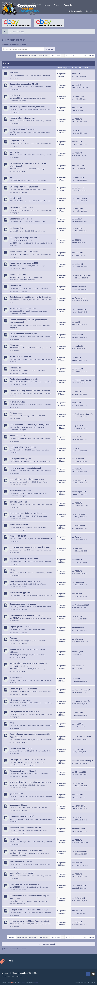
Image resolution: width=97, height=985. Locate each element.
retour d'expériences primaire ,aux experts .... (29, 106)
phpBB (36, 982)
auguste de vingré (20, 277)
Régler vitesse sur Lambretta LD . (24, 379)
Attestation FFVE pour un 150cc (23, 308)
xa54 (14, 75)
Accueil (47, 5)
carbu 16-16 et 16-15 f (19, 502)
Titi (14, 132)
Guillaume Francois (20, 739)
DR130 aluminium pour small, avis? (24, 334)
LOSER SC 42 (17, 887)
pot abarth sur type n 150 (20, 592)
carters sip (14, 152)
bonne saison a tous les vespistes (24, 251)
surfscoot (16, 189)
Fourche (13, 638)
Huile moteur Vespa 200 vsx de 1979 (25, 581)
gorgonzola (17, 516)
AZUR (15, 404)
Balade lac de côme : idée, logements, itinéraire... (30, 297)
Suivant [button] (91, 55)
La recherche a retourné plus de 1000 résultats (32, 55)
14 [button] (85, 55)
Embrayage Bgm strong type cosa (24, 187)
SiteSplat (22, 982)
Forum (57, 5)
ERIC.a (15, 359)
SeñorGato (17, 901)
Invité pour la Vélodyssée (20, 458)
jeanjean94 (17, 527)
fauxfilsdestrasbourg (21, 416)
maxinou (16, 336)
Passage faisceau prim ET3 (21, 816)
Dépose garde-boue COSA (20, 626)
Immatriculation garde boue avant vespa (27, 479)
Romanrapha (17, 299)
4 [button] (73, 55)
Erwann (15, 912)
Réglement (6, 976)
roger (15, 819)
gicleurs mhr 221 (17, 793)
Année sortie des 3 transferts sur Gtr (25, 827)
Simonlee (16, 584)
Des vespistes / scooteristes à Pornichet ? (27, 759)
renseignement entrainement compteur (26, 615)
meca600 (16, 98)
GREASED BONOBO (20, 382)
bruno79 (16, 751)
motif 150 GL (15, 95)
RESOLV (16, 109)
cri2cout (16, 266)
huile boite (14, 839)
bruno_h (16, 655)
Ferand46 (16, 461)
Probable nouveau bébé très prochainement (28, 513)
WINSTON (16, 180)
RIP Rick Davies (16, 198)
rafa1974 (16, 725)
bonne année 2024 (17, 436)
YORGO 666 (17, 807)
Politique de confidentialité (20, 973)
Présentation (15, 285)
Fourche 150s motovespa (20, 490)
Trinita (15, 538)
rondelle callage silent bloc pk (22, 118)
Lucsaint (16, 785)
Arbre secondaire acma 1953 (21, 861)
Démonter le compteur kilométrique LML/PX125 (30, 390)
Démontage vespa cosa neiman (23, 604)
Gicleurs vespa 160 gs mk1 (21, 700)
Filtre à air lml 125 (17, 402)
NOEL (12, 570)
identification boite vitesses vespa (24, 884)
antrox (15, 550)
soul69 (15, 221)
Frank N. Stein (18, 201)
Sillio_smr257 (18, 773)
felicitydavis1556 (19, 606)
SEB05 (15, 243)
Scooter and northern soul (21, 219)
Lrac (14, 325)
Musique (43, 180)
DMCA (35, 973)
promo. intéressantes (19, 524)
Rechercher (69, 5)
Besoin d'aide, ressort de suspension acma (27, 850)
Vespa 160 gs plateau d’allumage (23, 689)
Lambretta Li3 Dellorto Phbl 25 (23, 447)
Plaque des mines (17, 345)
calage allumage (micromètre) (22, 873)
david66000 (17, 830)
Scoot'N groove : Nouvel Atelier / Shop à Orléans (30, 547)
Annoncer (5, 973)
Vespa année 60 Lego (18, 805)
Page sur (55, 55)
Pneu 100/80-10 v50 (18, 536)
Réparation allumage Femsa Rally (24, 558)
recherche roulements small (21, 207)
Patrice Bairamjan (19, 691)
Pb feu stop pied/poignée (20, 356)
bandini (15, 561)
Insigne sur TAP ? (17, 140)
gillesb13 (16, 629)
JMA (14, 680)
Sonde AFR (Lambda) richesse (22, 129)
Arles (12, 723)
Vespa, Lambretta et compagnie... (25, 279)
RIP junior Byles (16, 228)
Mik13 (15, 86)
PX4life (15, 595)
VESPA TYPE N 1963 (18, 274)
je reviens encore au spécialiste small (25, 468)
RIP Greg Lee (15, 413)
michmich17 (17, 288)
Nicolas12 (16, 169)
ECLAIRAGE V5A (16, 677)
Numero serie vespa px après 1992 (24, 263)
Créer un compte (75, 11)
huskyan (16, 370)
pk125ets (14, 72)
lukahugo (16, 640)
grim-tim (16, 427)
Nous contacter (17, 976)
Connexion (89, 11)
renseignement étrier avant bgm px (24, 711)
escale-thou (17, 482)
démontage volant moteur (21, 748)
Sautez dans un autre (48, 944)
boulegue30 (17, 311)
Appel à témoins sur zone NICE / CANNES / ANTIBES (31, 424)
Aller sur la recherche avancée (14, 45)
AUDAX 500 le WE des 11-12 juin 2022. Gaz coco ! (30, 782)
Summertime (18, 853)
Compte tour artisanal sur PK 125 (24, 84)
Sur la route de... (46, 461)
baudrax (16, 348)
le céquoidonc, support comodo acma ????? (28, 910)
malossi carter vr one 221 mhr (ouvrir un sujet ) (29, 921)
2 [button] (66, 55)
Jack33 (15, 143)
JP (11, 177)
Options (11, 937)
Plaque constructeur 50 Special (23, 771)
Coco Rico (16, 669)
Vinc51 (15, 864)
